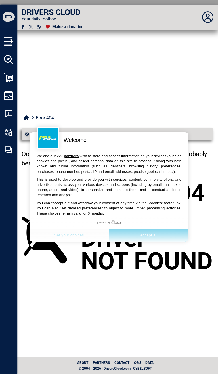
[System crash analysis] (8, 114)
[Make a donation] (64, 27)
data (149, 363)
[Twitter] (31, 27)
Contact (121, 363)
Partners (101, 363)
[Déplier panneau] (207, 17)
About (82, 363)
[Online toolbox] (8, 132)
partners (71, 156)
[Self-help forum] (8, 150)
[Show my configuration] (8, 77)
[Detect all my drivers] (8, 59)
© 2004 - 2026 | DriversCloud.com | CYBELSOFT (115, 369)
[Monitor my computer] (8, 95)
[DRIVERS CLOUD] (8, 17)
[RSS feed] (39, 27)
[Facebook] (23, 27)
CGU (137, 363)
